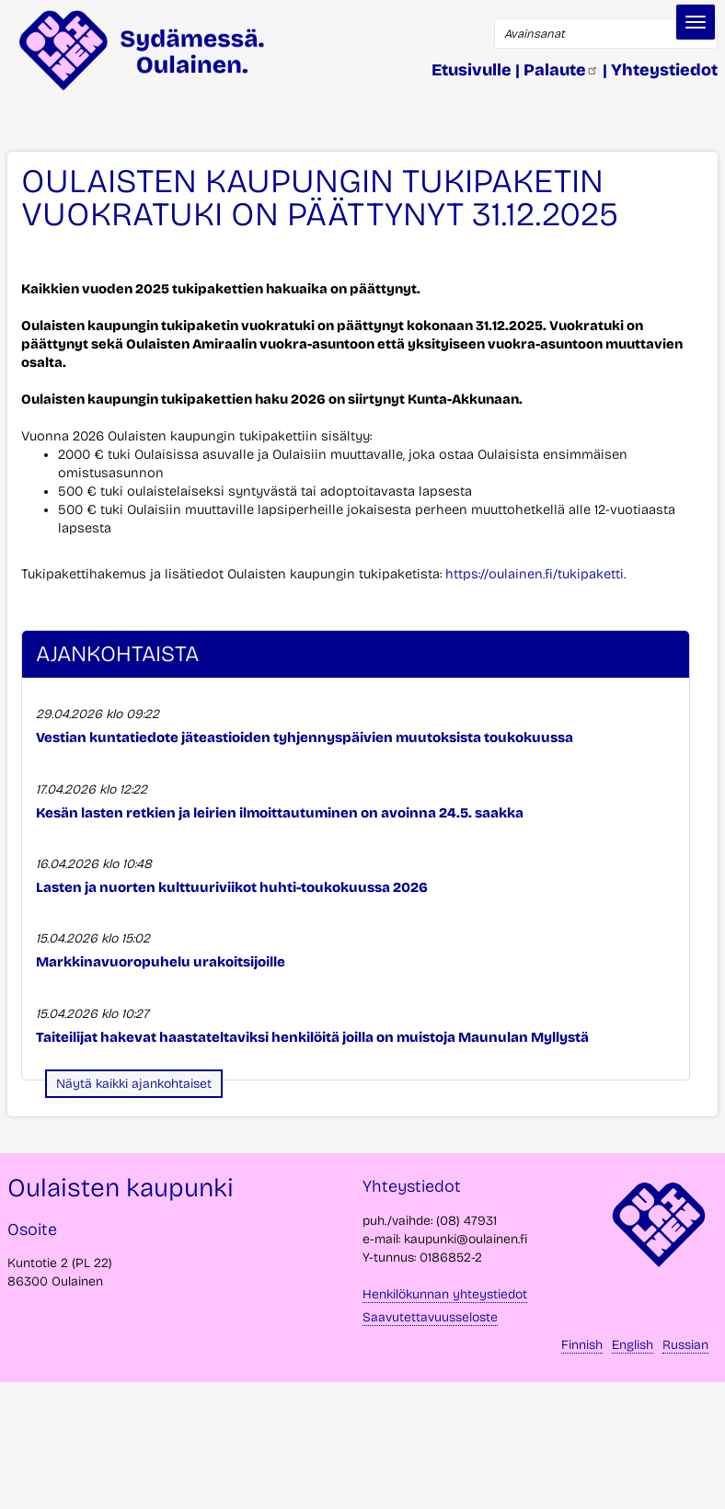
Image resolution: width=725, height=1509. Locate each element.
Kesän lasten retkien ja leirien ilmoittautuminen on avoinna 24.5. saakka (280, 813)
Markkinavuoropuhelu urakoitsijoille (160, 962)
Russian (685, 1345)
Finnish (582, 1345)
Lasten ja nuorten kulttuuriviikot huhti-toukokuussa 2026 (232, 887)
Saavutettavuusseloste (430, 1317)
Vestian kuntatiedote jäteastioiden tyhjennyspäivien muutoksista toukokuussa (304, 737)
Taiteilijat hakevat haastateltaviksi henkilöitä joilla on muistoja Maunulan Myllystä (312, 1037)
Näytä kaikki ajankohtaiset (134, 1084)
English (632, 1345)
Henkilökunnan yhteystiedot (444, 1294)
